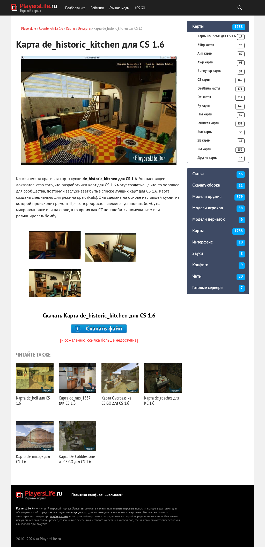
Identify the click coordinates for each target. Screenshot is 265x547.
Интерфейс (218, 243)
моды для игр (79, 513)
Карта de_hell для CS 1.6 (33, 400)
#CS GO (140, 7)
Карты (218, 27)
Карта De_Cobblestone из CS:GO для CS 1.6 (77, 458)
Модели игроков (218, 208)
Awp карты (221, 63)
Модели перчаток (218, 220)
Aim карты (221, 54)
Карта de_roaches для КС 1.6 (161, 400)
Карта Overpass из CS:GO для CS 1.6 (116, 400)
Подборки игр (75, 7)
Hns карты (221, 115)
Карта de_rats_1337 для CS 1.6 (74, 400)
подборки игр (59, 517)
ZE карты (221, 141)
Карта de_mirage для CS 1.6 (33, 458)
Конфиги (218, 265)
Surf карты (221, 132)
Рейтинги (97, 7)
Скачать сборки (218, 186)
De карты (221, 98)
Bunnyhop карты (221, 72)
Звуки (218, 254)
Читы (218, 277)
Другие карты (221, 158)
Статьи (218, 174)
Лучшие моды (119, 7)
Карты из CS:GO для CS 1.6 (221, 37)
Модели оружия (218, 197)
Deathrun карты (221, 89)
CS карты (221, 80)
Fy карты (221, 106)
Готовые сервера (218, 288)
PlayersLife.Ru (25, 509)
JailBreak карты (221, 124)
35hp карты (221, 45)
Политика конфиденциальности (97, 495)
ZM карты (221, 150)
